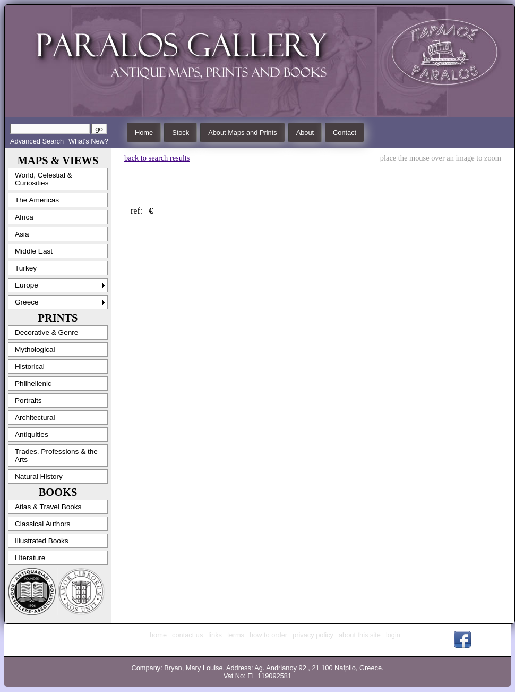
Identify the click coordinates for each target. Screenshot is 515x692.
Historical (30, 366)
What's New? (88, 141)
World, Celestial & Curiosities (43, 179)
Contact (344, 133)
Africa (24, 217)
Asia (22, 234)
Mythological (35, 349)
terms (235, 635)
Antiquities (31, 434)
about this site (360, 635)
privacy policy (313, 635)
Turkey (26, 268)
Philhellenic (33, 383)
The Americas (37, 200)
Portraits (28, 400)
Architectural (35, 417)
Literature (30, 558)
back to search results (157, 158)
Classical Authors (42, 524)
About (305, 133)
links (215, 635)
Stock (180, 133)
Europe (26, 285)
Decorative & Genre (46, 332)
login (393, 635)
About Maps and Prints (242, 133)
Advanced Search (37, 141)
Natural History (39, 476)
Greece (27, 302)
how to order (268, 635)
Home (144, 133)
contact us (187, 635)
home (158, 635)
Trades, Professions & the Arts (56, 455)
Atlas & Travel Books (48, 507)
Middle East (34, 251)
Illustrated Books (41, 541)
